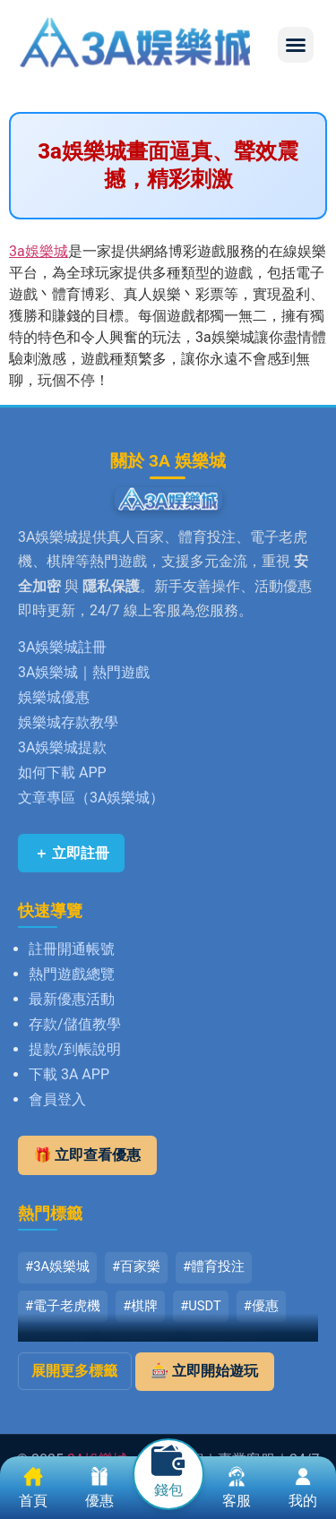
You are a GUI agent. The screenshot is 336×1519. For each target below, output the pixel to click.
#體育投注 (214, 1266)
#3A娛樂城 (57, 1266)
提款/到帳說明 (75, 1049)
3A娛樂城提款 (62, 747)
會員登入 (57, 1099)
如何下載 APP (62, 772)
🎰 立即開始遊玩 (204, 1370)
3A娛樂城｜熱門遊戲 (84, 672)
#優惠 (261, 1306)
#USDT (200, 1306)
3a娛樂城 (38, 251)
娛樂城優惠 (54, 697)
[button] (296, 45)
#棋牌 (140, 1306)
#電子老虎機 (62, 1306)
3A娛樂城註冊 (62, 647)
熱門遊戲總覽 (72, 974)
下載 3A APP (69, 1074)
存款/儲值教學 (75, 1024)
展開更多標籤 (74, 1370)
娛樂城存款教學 (68, 722)
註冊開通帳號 (72, 948)
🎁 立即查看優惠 (88, 1154)
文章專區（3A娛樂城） (91, 797)
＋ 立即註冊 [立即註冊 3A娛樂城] (71, 853)
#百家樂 (136, 1266)
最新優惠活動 (72, 999)
